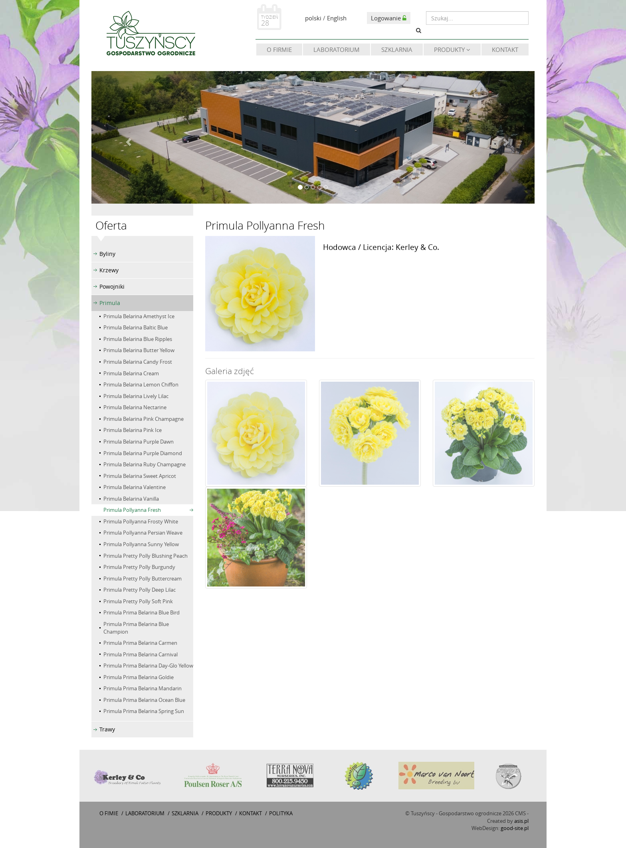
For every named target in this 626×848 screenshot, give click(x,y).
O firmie (279, 49)
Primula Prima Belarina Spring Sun (143, 711)
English (337, 18)
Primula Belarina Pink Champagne (143, 418)
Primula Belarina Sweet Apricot (139, 475)
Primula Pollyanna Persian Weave (142, 532)
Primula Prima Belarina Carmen (140, 642)
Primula (109, 303)
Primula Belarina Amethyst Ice (138, 316)
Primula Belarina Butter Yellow (138, 350)
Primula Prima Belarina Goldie (138, 677)
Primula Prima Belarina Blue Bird (141, 612)
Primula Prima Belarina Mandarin (142, 688)
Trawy (107, 729)
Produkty (452, 49)
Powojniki (112, 286)
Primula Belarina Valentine (134, 487)
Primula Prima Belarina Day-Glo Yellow (148, 665)
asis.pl (521, 820)
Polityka (281, 813)
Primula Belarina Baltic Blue (135, 327)
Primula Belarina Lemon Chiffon (140, 384)
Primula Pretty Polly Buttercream (142, 578)
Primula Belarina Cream (131, 373)
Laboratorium (336, 49)
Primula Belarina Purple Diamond (142, 453)
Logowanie (388, 18)
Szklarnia (396, 49)
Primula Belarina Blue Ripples (137, 339)
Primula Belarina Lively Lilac (135, 396)
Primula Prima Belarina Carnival (140, 654)
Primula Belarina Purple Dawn (138, 441)
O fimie (108, 813)
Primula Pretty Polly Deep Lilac (139, 589)
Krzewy (109, 270)
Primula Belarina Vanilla (131, 498)
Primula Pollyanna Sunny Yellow (141, 544)
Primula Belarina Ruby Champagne (144, 464)
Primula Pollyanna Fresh (132, 509)
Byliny (107, 254)
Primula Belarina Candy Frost (137, 361)
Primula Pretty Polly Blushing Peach (145, 555)
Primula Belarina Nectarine (134, 407)
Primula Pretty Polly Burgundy (139, 567)
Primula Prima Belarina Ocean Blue (144, 699)
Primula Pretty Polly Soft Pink (138, 601)
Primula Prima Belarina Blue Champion (136, 627)
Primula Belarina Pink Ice (132, 430)
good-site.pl (515, 828)
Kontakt (505, 49)
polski (313, 18)
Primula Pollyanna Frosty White (140, 521)
